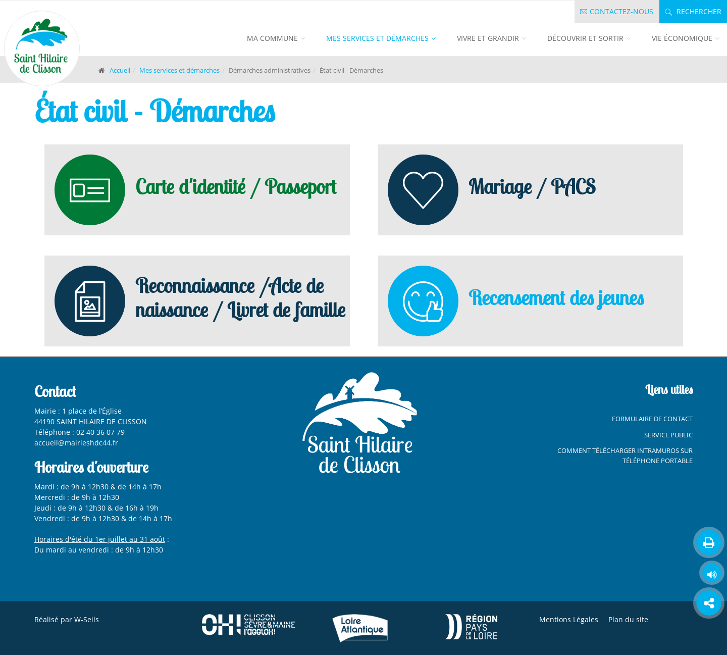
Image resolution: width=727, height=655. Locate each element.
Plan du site (628, 619)
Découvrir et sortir (585, 38)
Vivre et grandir (488, 38)
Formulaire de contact (652, 418)
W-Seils (86, 619)
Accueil (120, 70)
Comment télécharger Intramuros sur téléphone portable (625, 455)
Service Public (668, 434)
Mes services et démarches (377, 38)
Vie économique (682, 38)
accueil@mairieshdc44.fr (77, 442)
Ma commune (272, 38)
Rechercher (693, 11)
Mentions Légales (568, 619)
